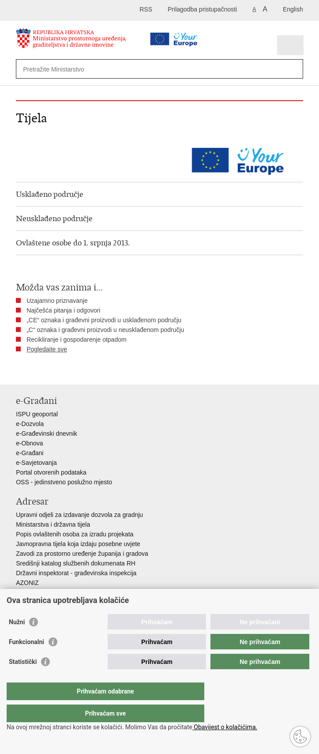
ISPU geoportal (37, 414)
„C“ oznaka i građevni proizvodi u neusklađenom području (105, 329)
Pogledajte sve (46, 349)
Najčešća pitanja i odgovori (63, 310)
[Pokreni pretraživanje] (294, 69)
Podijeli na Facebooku (39, 370)
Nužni (17, 639)
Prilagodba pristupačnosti (202, 9)
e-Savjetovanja (36, 462)
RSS (145, 9)
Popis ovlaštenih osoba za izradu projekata (74, 534)
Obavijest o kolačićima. (224, 727)
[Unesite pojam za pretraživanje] (135, 69)
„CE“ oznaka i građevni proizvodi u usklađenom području (103, 320)
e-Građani (29, 452)
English (293, 9)
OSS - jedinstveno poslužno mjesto (64, 482)
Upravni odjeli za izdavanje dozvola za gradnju (79, 514)
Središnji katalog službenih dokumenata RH (75, 563)
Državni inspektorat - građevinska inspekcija (76, 573)
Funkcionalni (26, 659)
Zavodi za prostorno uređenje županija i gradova (82, 553)
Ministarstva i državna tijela (53, 524)
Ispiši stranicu (20, 370)
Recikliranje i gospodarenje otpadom (76, 339)
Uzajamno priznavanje (57, 300)
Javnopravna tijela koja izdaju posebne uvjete (78, 543)
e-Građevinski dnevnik (46, 433)
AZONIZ (27, 582)
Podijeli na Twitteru (58, 370)
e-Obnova (29, 443)
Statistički (23, 679)
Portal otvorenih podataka (51, 472)
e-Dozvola (30, 423)
